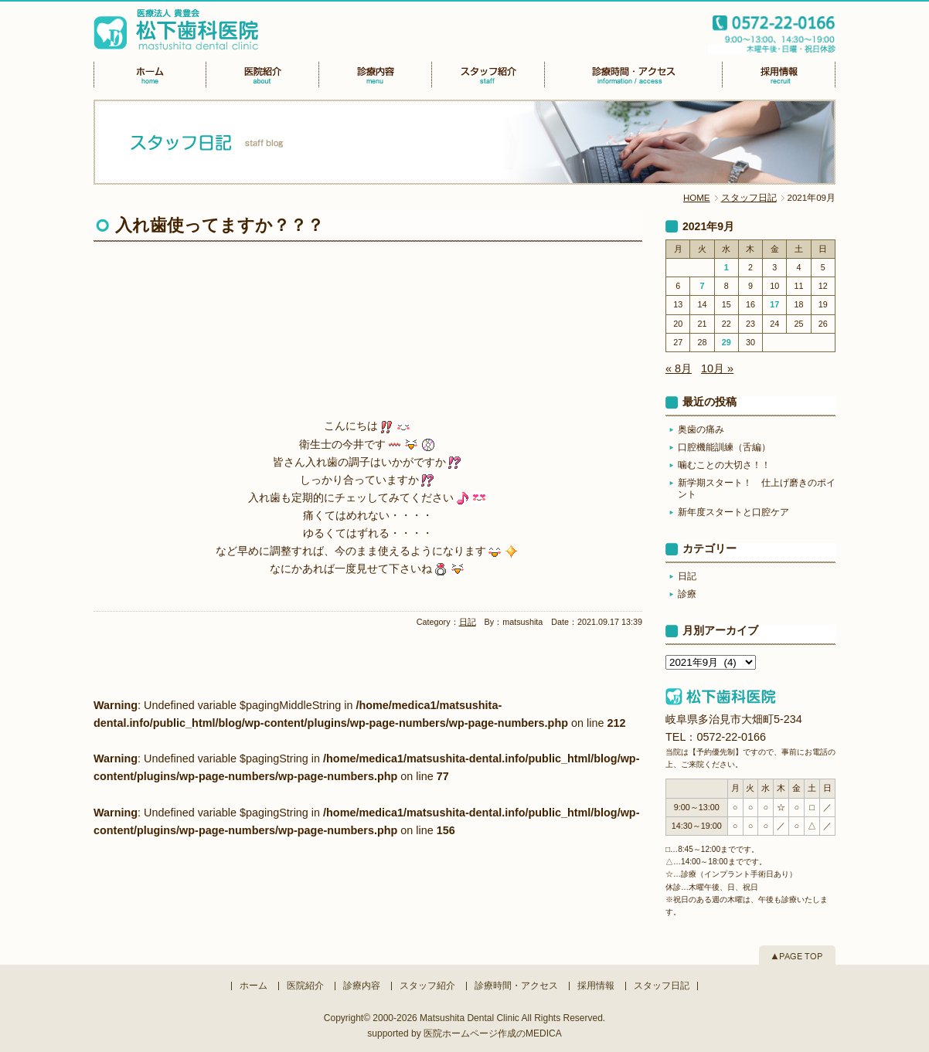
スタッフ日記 (749, 197)
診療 (687, 594)
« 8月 (678, 368)
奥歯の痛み (701, 429)
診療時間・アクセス (516, 985)
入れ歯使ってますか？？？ (219, 225)
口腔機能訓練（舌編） (724, 447)
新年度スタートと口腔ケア (733, 512)
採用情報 (595, 985)
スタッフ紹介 (427, 985)
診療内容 (361, 985)
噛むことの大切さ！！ (724, 465)
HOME (696, 197)
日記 (467, 621)
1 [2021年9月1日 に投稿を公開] (726, 267)
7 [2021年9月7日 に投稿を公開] (701, 285)
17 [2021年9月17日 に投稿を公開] (774, 304)
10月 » (717, 368)
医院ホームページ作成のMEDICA (493, 1033)
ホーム (253, 985)
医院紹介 (305, 985)
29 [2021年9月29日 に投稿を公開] (726, 342)
